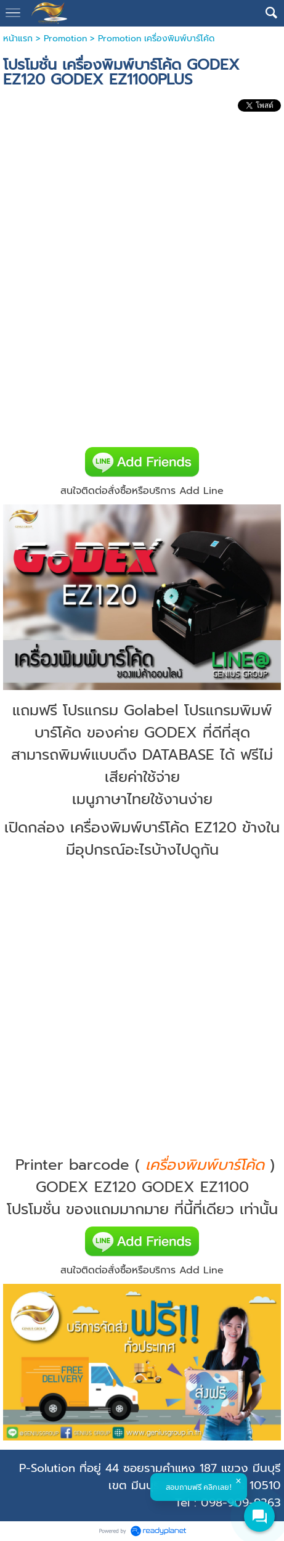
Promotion (65, 38)
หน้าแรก (18, 38)
